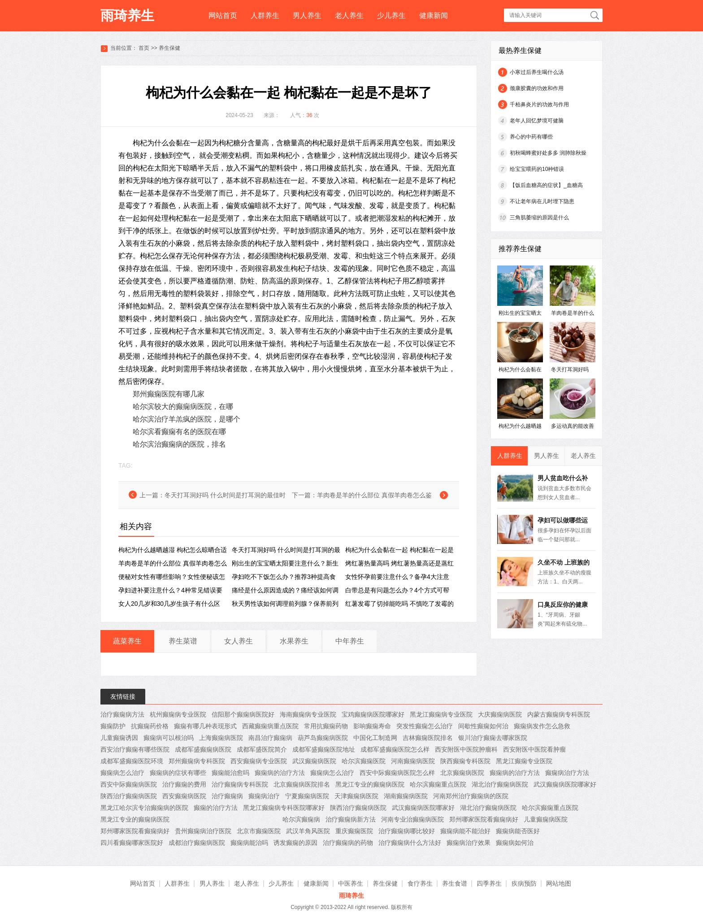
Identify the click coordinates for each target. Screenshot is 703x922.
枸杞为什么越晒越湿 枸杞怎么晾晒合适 (172, 549)
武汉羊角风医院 (308, 831)
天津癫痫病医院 (356, 796)
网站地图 (558, 883)
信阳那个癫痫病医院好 (243, 714)
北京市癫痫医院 (259, 831)
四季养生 (489, 883)
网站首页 (222, 15)
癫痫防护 (113, 726)
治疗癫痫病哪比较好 (406, 831)
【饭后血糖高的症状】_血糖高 (546, 185)
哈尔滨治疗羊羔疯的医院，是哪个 (186, 419)
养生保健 (169, 48)
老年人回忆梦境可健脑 (537, 120)
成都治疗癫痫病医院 (197, 842)
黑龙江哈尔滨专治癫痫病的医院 (144, 807)
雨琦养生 (127, 15)
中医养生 (350, 883)
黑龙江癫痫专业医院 (524, 761)
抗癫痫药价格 (150, 726)
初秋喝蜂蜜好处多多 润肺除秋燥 (548, 153)
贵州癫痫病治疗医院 (203, 831)
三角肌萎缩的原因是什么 (539, 217)
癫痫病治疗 (264, 796)
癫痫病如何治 (515, 842)
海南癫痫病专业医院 (308, 714)
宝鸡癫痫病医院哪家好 (373, 714)
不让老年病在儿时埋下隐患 (542, 201)
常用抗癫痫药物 (326, 726)
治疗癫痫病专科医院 (240, 784)
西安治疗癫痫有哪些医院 (134, 749)
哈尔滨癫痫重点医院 (438, 784)
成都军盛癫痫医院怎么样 (395, 749)
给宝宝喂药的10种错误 (537, 169)
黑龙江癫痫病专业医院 (441, 714)
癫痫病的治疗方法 (280, 772)
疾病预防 (524, 883)
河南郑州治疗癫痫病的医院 (470, 796)
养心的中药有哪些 (531, 137)
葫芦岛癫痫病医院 (323, 737)
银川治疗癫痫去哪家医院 (492, 737)
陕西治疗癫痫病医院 (128, 796)
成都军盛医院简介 (262, 749)
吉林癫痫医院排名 (428, 737)
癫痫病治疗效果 (468, 842)
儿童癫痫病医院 (546, 819)
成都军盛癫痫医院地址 (323, 749)
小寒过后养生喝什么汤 (537, 72)
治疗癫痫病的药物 (348, 842)
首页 (144, 48)
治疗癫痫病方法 (122, 714)
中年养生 (349, 641)
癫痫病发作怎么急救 (542, 726)
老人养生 (349, 15)
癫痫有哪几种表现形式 (205, 726)
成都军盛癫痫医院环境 (131, 761)
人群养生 (265, 15)
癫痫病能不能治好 (465, 831)
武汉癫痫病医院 (314, 761)
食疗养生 (420, 883)
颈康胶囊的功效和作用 (537, 88)
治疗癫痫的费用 (184, 784)
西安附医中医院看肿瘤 (534, 749)
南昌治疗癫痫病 (270, 737)
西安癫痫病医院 (184, 796)
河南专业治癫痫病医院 (412, 819)
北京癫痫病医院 (462, 772)
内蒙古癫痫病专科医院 (558, 714)
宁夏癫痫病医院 (307, 796)
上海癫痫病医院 (221, 737)
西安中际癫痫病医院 (128, 784)
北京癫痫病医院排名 (301, 784)
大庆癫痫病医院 (500, 714)
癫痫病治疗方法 (567, 772)
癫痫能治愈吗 (230, 772)
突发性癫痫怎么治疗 (424, 726)
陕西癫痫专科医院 (465, 761)
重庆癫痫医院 (354, 831)
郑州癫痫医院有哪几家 (168, 394)
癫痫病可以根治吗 (168, 737)
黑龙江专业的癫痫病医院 (369, 784)
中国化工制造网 (375, 737)
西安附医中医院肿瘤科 (466, 749)
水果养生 (294, 641)
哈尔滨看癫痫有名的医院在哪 (179, 431)
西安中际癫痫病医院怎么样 (397, 772)
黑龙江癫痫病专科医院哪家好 (284, 807)
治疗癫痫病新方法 (350, 819)
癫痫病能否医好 (518, 831)
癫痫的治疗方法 (216, 807)
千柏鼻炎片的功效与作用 (539, 104)
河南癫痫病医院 (413, 761)
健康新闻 (433, 15)
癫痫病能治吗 (249, 842)
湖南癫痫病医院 (406, 796)
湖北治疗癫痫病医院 (500, 784)
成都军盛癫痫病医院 (203, 749)
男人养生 (307, 15)
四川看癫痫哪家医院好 (131, 842)
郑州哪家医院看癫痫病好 (483, 819)
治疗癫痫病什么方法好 (409, 842)
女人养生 (238, 641)
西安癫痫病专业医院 (258, 761)
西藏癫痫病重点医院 (270, 726)
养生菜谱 (183, 641)
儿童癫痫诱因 (119, 737)
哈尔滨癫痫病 (301, 819)
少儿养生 (391, 15)
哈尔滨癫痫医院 (364, 761)
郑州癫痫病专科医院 (197, 761)
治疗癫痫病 (227, 796)
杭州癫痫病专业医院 (178, 714)
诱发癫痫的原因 (295, 842)
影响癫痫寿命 (372, 726)
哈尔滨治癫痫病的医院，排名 (179, 444)
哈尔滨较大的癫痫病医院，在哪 (183, 406)
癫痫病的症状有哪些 (178, 772)
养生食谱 (454, 883)
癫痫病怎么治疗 (122, 772)
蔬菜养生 (127, 641)
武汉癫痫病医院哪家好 (565, 784)
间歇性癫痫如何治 (483, 726)
